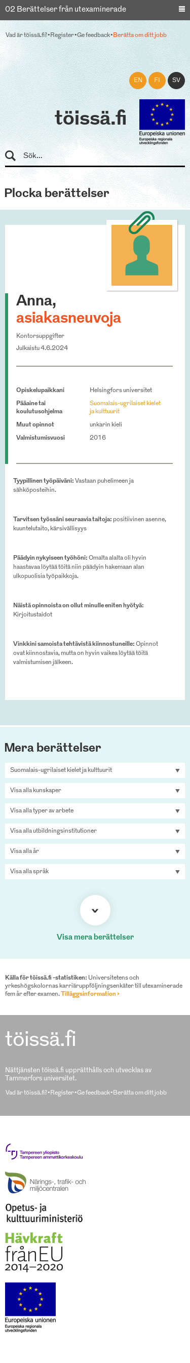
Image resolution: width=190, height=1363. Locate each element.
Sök (15, 156)
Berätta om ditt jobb (140, 35)
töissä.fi (91, 119)
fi (157, 80)
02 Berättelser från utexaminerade (65, 10)
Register (62, 35)
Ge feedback (93, 35)
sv (176, 80)
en (138, 80)
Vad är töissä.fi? (26, 35)
